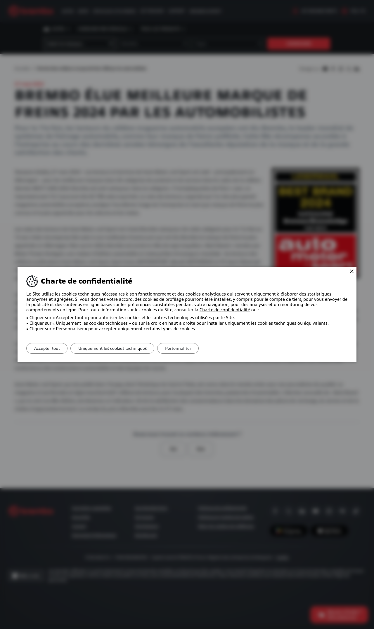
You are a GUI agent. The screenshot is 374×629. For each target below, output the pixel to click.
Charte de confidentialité (225, 309)
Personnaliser (185, 348)
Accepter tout (48, 348)
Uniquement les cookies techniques (116, 348)
